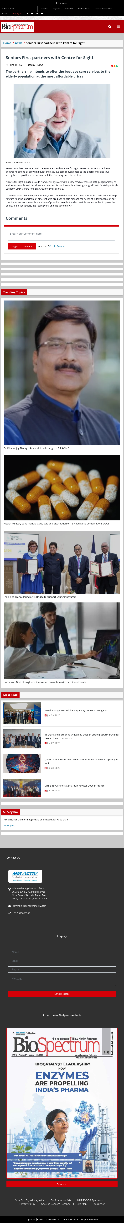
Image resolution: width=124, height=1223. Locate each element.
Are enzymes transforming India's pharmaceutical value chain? (36, 819)
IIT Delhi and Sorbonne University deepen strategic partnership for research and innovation (82, 736)
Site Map (82, 1203)
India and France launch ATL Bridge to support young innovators (40, 596)
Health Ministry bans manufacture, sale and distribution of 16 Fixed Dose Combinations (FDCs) (57, 523)
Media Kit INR (69, 9)
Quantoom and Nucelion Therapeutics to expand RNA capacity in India (81, 761)
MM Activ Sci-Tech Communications (61, 1219)
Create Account (57, 246)
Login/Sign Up (17, 14)
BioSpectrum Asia (61, 1200)
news (18, 43)
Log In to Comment (22, 246)
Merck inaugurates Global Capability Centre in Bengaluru (76, 710)
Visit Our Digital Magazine (30, 1200)
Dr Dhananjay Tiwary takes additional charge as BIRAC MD (36, 448)
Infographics (56, 9)
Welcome (8, 9)
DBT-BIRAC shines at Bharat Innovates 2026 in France (74, 785)
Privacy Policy (27, 1203)
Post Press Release (83, 9)
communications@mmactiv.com (29, 905)
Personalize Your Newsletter (103, 9)
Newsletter (44, 9)
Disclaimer (99, 1203)
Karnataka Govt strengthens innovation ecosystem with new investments (45, 682)
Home (7, 43)
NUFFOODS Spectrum (90, 1200)
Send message (62, 993)
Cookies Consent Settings (55, 1203)
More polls (9, 825)
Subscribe (5, 14)
